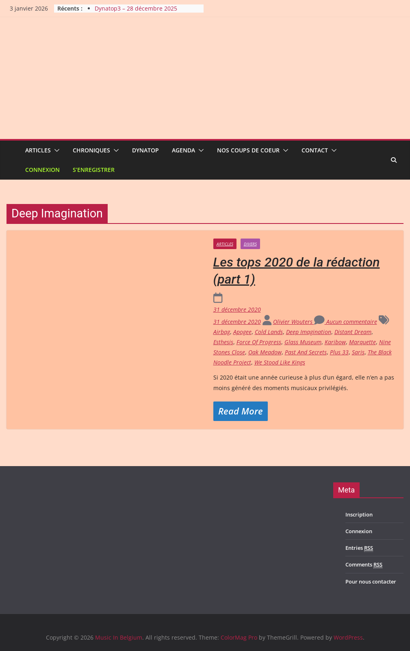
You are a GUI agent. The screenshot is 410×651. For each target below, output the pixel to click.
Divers (250, 244)
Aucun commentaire (345, 322)
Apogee (242, 332)
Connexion (42, 170)
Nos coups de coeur (248, 150)
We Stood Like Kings (279, 362)
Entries (359, 548)
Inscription (359, 514)
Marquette (362, 342)
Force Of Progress (258, 342)
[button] (55, 150)
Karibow (335, 342)
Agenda (183, 150)
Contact (315, 150)
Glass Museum (302, 342)
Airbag (221, 332)
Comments (363, 565)
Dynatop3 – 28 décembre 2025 (136, 8)
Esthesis (223, 342)
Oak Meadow (265, 352)
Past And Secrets (306, 352)
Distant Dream (352, 332)
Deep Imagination (308, 332)
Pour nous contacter (370, 581)
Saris (358, 352)
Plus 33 (339, 352)
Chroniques (91, 150)
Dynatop (145, 150)
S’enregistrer (94, 170)
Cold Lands (269, 332)
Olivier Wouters (293, 322)
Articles (38, 150)
